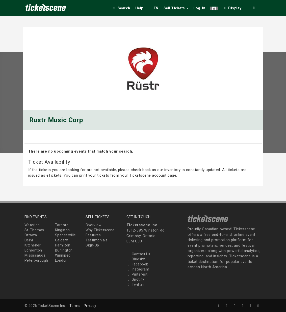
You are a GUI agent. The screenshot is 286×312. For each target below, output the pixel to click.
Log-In (199, 8)
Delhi (28, 240)
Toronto (62, 225)
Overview (93, 225)
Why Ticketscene (100, 230)
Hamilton (62, 245)
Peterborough (36, 260)
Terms (75, 306)
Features (93, 235)
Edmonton (33, 250)
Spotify (135, 279)
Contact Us (138, 254)
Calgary (61, 240)
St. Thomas (34, 230)
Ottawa (30, 235)
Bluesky (135, 259)
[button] (214, 7)
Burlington (64, 250)
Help (139, 8)
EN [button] (153, 8)
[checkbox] (232, 7)
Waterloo (32, 225)
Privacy (90, 306)
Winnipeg (63, 255)
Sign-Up (92, 245)
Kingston (62, 230)
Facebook (137, 264)
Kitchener (32, 245)
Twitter (135, 284)
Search (121, 8)
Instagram (137, 269)
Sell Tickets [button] (176, 8)
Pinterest (137, 274)
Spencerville (65, 235)
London (61, 260)
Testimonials (97, 240)
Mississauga (35, 255)
